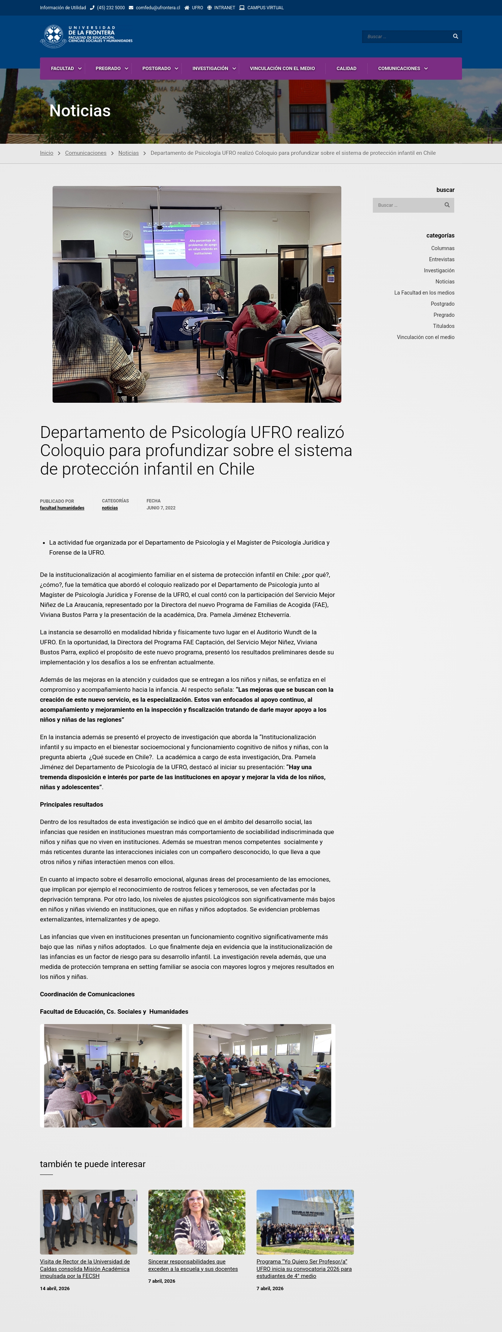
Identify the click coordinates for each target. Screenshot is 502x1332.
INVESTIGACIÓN (210, 68)
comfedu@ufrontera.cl (158, 7)
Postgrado (443, 306)
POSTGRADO (157, 68)
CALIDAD (347, 68)
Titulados (444, 328)
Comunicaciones (86, 155)
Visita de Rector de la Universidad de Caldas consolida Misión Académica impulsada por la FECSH (85, 1270)
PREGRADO (108, 68)
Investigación (439, 272)
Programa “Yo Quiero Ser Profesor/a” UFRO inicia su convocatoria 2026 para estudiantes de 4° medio (304, 1270)
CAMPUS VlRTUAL (265, 7)
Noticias (128, 155)
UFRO (197, 7)
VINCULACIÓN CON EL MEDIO (282, 68)
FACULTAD (62, 68)
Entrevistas (442, 261)
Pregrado (444, 317)
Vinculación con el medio (426, 339)
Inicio (46, 155)
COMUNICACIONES (399, 68)
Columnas (443, 250)
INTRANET (224, 7)
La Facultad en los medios (424, 295)
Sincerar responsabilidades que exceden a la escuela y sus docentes (193, 1267)
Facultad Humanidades (62, 509)
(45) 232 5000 (111, 7)
